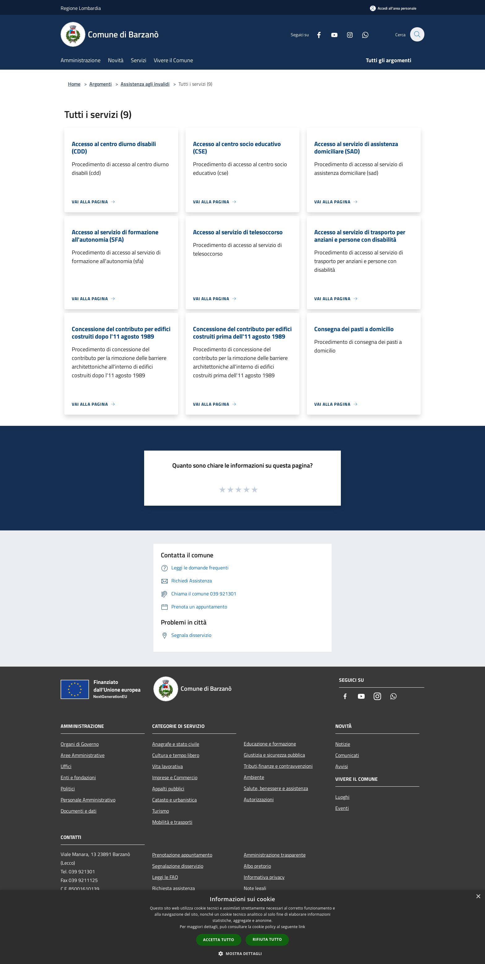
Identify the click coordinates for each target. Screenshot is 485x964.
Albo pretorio (257, 866)
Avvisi (341, 766)
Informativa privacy (264, 877)
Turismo (160, 811)
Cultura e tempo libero (175, 755)
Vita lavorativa (167, 766)
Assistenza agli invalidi (145, 84)
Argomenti (100, 84)
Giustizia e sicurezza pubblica (274, 755)
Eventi (342, 808)
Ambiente (254, 777)
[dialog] (242, 927)
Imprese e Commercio (174, 777)
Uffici (66, 766)
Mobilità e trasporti (172, 822)
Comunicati (347, 755)
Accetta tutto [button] (218, 939)
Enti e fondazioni (78, 777)
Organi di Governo (80, 744)
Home (74, 84)
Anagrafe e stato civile (175, 744)
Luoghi (342, 797)
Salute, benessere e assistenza (276, 788)
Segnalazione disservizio (177, 866)
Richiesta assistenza (173, 888)
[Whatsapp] (362, 34)
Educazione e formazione (270, 743)
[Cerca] (417, 34)
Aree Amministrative (83, 755)
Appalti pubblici (168, 788)
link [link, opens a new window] (302, 926)
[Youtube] (331, 34)
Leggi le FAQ (165, 877)
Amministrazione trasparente (275, 854)
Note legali (255, 888)
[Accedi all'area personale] (393, 8)
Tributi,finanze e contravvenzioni (278, 766)
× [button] (478, 896)
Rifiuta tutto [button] (267, 939)
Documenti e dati (79, 811)
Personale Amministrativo (88, 799)
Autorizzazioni (259, 799)
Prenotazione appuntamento (182, 854)
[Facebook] (315, 34)
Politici (68, 788)
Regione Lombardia (81, 8)
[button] (242, 953)
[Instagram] (346, 34)
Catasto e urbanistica (174, 799)
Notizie (342, 744)
